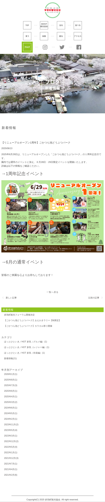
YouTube (79, 47)
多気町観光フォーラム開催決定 (19, 315)
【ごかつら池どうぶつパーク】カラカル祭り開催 (28, 326)
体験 (44, 36)
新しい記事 (11, 298)
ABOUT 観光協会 (44, 25)
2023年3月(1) (10, 436)
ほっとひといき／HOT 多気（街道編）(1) (24, 353)
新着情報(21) (10, 358)
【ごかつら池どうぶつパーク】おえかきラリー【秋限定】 (32, 320)
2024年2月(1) (10, 419)
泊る (61, 25)
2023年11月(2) (11, 424)
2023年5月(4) (10, 430)
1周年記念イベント (25, 173)
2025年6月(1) (10, 391)
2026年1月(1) (10, 374)
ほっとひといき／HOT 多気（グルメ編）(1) (25, 341)
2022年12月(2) (11, 441)
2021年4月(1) (10, 469)
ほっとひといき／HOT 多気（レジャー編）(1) (26, 347)
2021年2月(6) (10, 475)
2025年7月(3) (10, 385)
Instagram (45, 47)
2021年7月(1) (10, 464)
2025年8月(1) (10, 380)
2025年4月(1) (10, 396)
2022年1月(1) (10, 452)
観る (61, 36)
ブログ (27, 47)
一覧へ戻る (52, 292)
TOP (27, 25)
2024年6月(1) (10, 408)
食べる (78, 25)
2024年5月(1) (10, 413)
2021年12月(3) (11, 458)
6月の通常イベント (25, 262)
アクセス (78, 36)
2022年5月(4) (10, 447)
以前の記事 (93, 298)
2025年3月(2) (10, 402)
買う (27, 36)
